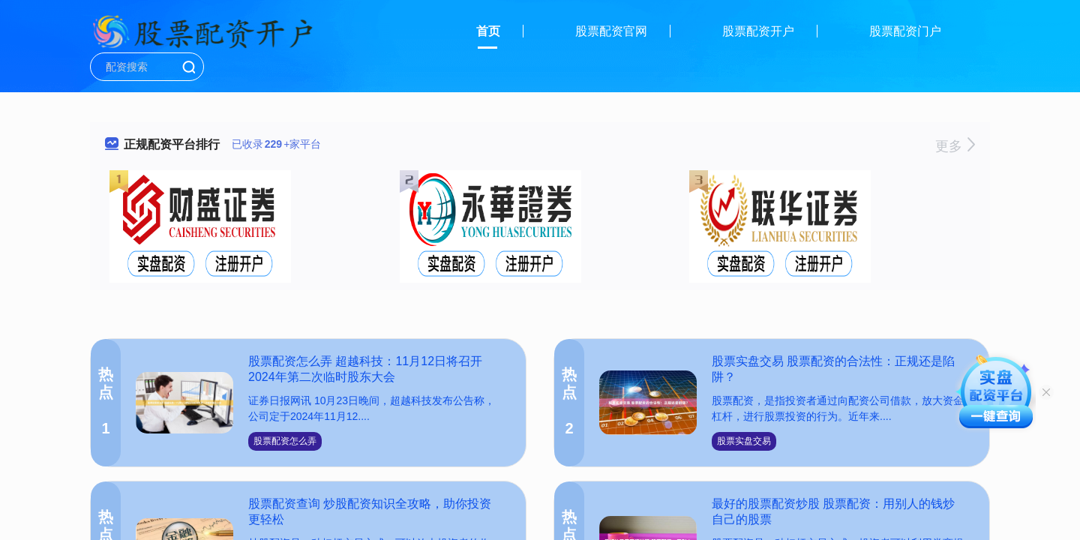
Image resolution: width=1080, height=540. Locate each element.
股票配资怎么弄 (285, 441)
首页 (488, 31)
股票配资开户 (758, 31)
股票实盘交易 (744, 441)
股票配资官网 (611, 31)
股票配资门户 (905, 31)
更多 (955, 146)
